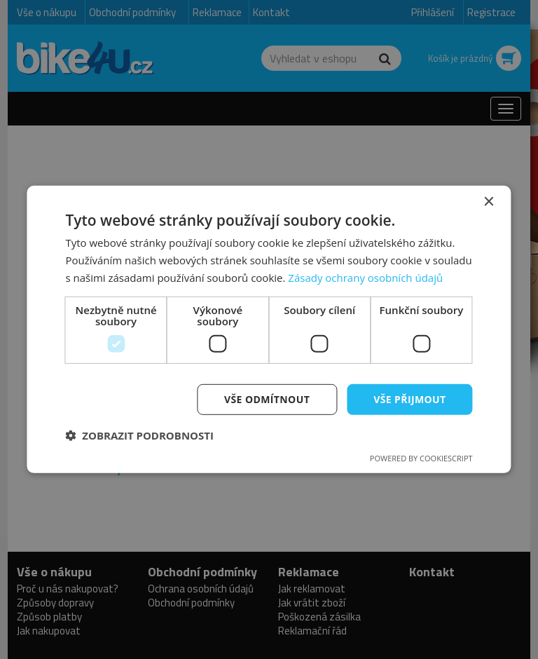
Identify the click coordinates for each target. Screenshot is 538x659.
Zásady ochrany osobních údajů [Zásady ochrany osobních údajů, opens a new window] (365, 278)
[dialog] (269, 329)
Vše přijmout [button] (409, 398)
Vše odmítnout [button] (267, 398)
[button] (139, 435)
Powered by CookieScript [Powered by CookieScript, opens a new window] (421, 458)
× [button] (488, 202)
